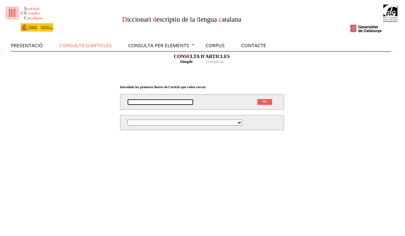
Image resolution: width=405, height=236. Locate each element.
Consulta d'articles (85, 45)
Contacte (253, 45)
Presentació (27, 45)
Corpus (215, 45)
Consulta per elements (158, 45)
